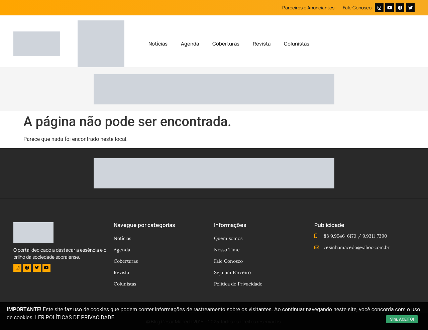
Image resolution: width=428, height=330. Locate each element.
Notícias (158, 43)
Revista (262, 43)
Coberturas (225, 43)
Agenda (190, 43)
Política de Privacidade (238, 284)
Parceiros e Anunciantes (308, 7)
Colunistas (296, 43)
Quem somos (228, 238)
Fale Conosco (357, 7)
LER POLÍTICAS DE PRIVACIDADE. (75, 317)
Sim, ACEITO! (402, 319)
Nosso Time (227, 250)
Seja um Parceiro (232, 272)
